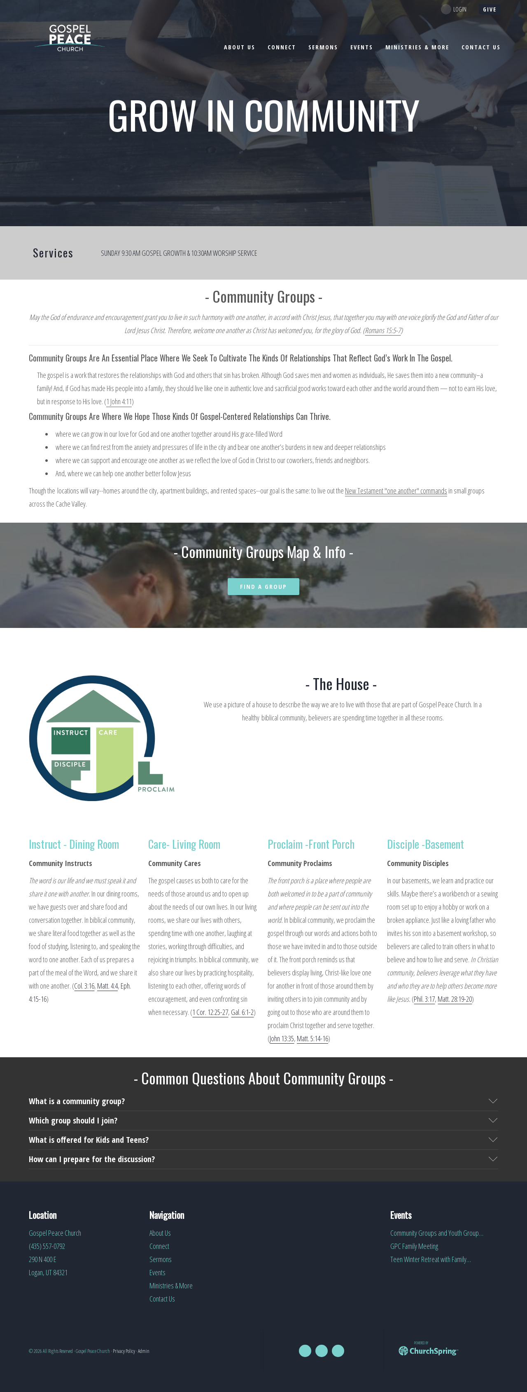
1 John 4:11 (119, 401)
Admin (143, 1351)
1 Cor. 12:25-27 (210, 1012)
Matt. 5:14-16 (312, 1038)
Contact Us (162, 1299)
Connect (159, 1246)
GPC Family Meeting (414, 1246)
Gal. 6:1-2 (242, 1012)
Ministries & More (171, 1285)
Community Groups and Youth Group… (436, 1233)
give (490, 9)
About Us (160, 1233)
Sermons (160, 1259)
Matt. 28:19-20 (455, 999)
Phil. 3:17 (424, 999)
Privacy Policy (124, 1351)
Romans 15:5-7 (383, 330)
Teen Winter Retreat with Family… (430, 1259)
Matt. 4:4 (107, 986)
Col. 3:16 (84, 986)
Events (157, 1272)
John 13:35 (282, 1038)
